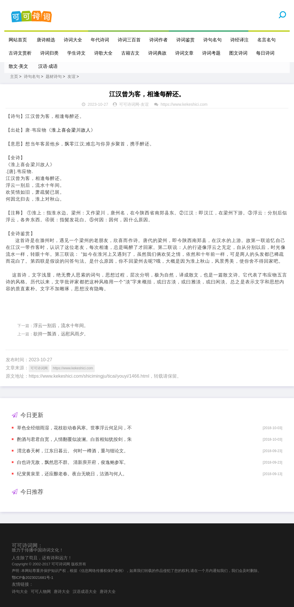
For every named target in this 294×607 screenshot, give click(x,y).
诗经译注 (239, 39)
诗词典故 (157, 53)
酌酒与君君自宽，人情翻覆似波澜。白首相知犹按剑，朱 (74, 439)
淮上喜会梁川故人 (71, 130)
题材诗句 (54, 76)
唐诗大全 (62, 591)
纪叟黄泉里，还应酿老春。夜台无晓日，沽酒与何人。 (72, 473)
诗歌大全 (103, 53)
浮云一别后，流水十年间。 (60, 325)
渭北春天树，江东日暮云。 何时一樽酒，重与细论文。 (72, 450)
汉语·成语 (48, 66)
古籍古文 (130, 53)
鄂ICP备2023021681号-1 (32, 577)
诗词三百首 (129, 39)
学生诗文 (76, 53)
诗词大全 (73, 39)
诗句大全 (20, 591)
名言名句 (266, 39)
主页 (14, 76)
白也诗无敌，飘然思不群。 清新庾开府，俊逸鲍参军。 (72, 462)
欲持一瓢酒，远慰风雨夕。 (60, 333)
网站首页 (18, 39)
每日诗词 (265, 53)
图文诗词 (238, 53)
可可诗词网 (129, 104)
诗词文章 (184, 53)
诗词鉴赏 (185, 39)
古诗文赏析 (20, 53)
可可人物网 (41, 591)
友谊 (71, 76)
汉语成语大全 (85, 591)
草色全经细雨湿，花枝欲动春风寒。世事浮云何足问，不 (74, 427)
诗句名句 (212, 39)
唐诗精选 (46, 39)
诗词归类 (49, 53)
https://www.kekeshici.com (183, 104)
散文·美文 (18, 66)
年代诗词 (100, 39)
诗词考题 (211, 53)
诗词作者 (158, 39)
